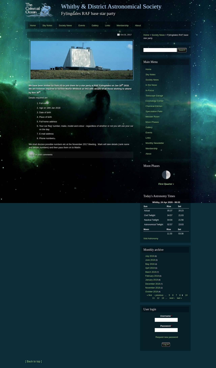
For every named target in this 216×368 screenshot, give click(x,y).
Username (166, 316)
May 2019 (149, 264)
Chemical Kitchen (154, 106)
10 (186, 295)
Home (33, 25)
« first (149, 295)
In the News (151, 85)
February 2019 (152, 276)
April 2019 (150, 268)
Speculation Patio (154, 111)
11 (153, 298)
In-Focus (150, 90)
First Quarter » (166, 184)
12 (158, 298)
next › (172, 298)
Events (81, 25)
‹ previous (158, 295)
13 (163, 298)
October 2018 (151, 292)
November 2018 (152, 288)
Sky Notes (47, 25)
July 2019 (149, 256)
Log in (32, 154)
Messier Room (153, 116)
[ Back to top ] (33, 361)
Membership (123, 25)
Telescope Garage (154, 95)
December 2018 (152, 284)
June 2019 (150, 260)
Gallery (95, 25)
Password (166, 326)
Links (107, 25)
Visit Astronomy (150, 238)
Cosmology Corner (155, 101)
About (138, 25)
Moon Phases (152, 122)
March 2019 (150, 272)
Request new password (167, 337)
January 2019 (151, 280)
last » (179, 298)
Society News (65, 25)
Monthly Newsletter (155, 143)
